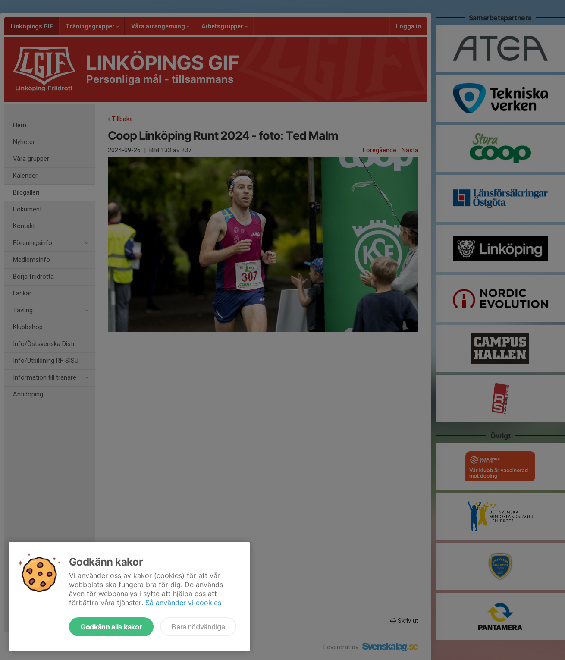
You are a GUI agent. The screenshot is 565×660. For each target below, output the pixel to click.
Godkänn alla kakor (111, 626)
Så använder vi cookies (183, 602)
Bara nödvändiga (198, 626)
